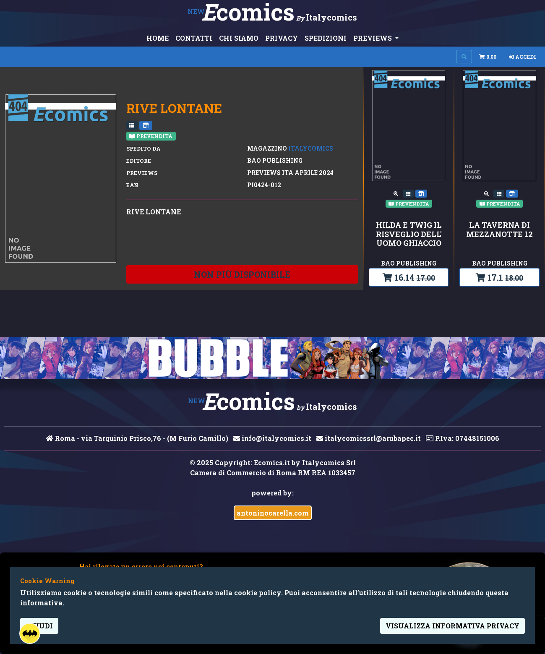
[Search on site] (464, 56)
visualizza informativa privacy (452, 625)
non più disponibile (242, 274)
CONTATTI (193, 38)
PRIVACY (281, 38)
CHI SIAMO (238, 38)
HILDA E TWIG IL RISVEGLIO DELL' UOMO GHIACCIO (409, 234)
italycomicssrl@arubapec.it (368, 438)
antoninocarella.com (273, 512)
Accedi (522, 56)
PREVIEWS (373, 38)
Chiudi (39, 625)
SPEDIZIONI (326, 38)
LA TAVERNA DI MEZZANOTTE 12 (499, 230)
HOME (157, 38)
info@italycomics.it (272, 438)
